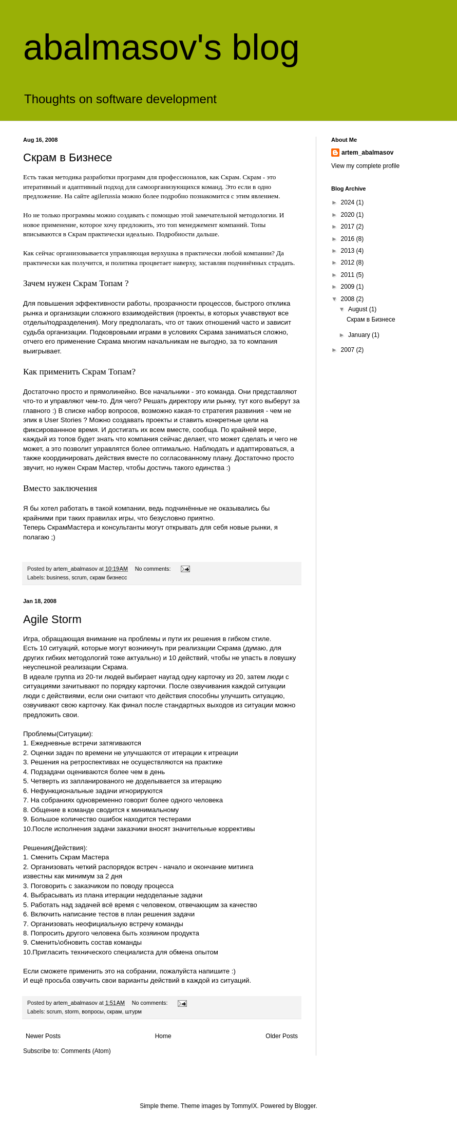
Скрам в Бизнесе (67, 157)
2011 (348, 274)
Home (163, 1036)
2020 (348, 214)
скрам (114, 1011)
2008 (348, 299)
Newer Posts (43, 1036)
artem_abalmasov (367, 152)
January (360, 335)
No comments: (154, 569)
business (58, 577)
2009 (348, 286)
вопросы (93, 1011)
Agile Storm (52, 619)
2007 (348, 349)
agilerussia (105, 196)
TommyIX (244, 1106)
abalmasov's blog (161, 47)
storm (72, 1011)
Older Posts (281, 1036)
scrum (78, 577)
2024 (348, 202)
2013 (348, 250)
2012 (348, 262)
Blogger (305, 1106)
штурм (133, 1011)
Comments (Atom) (85, 1051)
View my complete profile (365, 166)
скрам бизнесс (108, 577)
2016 (348, 238)
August (358, 309)
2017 (348, 226)
